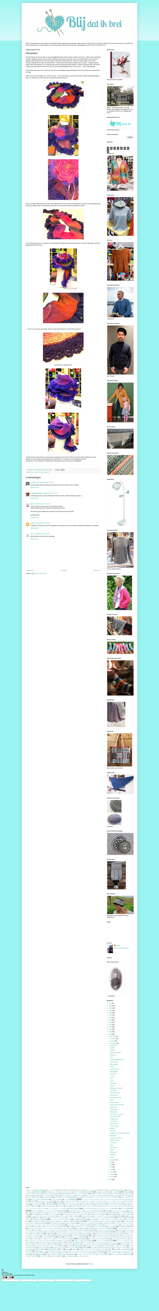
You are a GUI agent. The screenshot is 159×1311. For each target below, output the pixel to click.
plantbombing (83, 1231)
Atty (101, 1192)
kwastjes (98, 1221)
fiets (55, 1206)
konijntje (68, 1219)
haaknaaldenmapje (107, 1208)
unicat (85, 1247)
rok (115, 1235)
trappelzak (121, 1245)
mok (70, 1226)
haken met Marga (36, 1211)
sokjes (84, 1240)
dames (40, 1203)
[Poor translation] (11, 1277)
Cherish (52, 1201)
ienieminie (110, 1212)
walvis (132, 1251)
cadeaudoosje (122, 1199)
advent (103, 1190)
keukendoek (96, 1216)
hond (76, 1212)
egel (46, 1204)
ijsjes (116, 1212)
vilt (80, 1249)
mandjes (69, 1225)
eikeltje (73, 1204)
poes (103, 1231)
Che (32, 534)
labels (115, 1221)
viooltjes (106, 1249)
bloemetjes (37, 1197)
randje (51, 1235)
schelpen (91, 1237)
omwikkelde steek (128, 1228)
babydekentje (127, 1192)
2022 (110, 1013)
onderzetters (29, 1230)
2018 (110, 1022)
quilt (39, 1235)
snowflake (50, 1240)
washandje (50, 1252)
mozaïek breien (83, 1226)
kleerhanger (45, 1217)
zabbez (88, 1254)
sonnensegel (129, 1240)
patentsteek (121, 1230)
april (111, 1169)
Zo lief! (112, 1157)
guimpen (85, 1208)
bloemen (29, 1197)
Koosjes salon (111, 1219)
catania (33, 1201)
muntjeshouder (96, 1226)
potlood (101, 1233)
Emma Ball (90, 1204)
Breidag (66, 1199)
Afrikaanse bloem (119, 1190)
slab (96, 1238)
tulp (54, 1247)
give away (43, 1208)
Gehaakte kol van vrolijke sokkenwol (119, 1133)
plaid (74, 1231)
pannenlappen (90, 1230)
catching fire (45, 1201)
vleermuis (44, 1251)
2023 (110, 1010)
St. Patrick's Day (97, 1242)
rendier (81, 1235)
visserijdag (128, 1249)
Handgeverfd (113, 1152)
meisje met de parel (109, 1225)
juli (111, 1162)
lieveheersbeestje (95, 1223)
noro (72, 1228)
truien (130, 1245)
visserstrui (28, 1251)
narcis (37, 1228)
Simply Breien (58, 1238)
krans (27, 1221)
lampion (34, 1223)
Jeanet (118, 945)
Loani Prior (127, 1223)
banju (107, 1193)
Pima (55, 1231)
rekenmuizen (75, 1235)
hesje (28, 1212)
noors (62, 1228)
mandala (57, 1225)
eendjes (41, 1204)
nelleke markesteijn (36, 493)
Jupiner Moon (84, 1214)
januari (112, 1176)
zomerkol (67, 1256)
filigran (67, 1206)
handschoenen (78, 1211)
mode (53, 1226)
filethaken (60, 1206)
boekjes (71, 1197)
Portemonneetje (114, 1126)
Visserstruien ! (114, 1121)
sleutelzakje (114, 1238)
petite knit (48, 1231)
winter (33, 1254)
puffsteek (118, 1233)
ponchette (34, 1233)
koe (33, 1219)
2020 (110, 1017)
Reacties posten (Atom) (40, 573)
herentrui (119, 1211)
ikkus (32, 504)
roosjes (32, 1237)
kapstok (38, 1216)
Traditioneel (113, 1142)
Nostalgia (84, 1228)
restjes (87, 1235)
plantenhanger (91, 1231)
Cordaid (102, 1201)
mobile (41, 1226)
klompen (69, 1217)
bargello (123, 1193)
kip (125, 1216)
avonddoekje (107, 1192)
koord (105, 1219)
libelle (80, 1223)
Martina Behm (84, 1225)
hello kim (114, 1211)
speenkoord (51, 1242)
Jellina (58, 1214)
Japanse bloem (43, 1214)
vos (107, 1251)
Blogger (91, 1264)
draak (94, 1203)
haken (130, 1208)
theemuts (61, 1245)
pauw (127, 1230)
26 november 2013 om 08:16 (42, 523)
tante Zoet (102, 1244)
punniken (123, 1233)
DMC (80, 1203)
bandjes (102, 1193)
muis (89, 1226)
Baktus (86, 1193)
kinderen (119, 1216)
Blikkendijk (126, 1195)
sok (75, 1240)
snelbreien (44, 1240)
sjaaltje (84, 1238)
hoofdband (82, 1212)
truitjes (44, 1247)
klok (64, 1217)
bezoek (87, 1195)
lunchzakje (36, 1225)
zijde (52, 1256)
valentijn (110, 1247)
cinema (64, 1201)
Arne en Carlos (77, 1192)
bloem (131, 1195)
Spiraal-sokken (114, 1062)
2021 (110, 1015)
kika (109, 1216)
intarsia (126, 1212)
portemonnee (85, 1233)
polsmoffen (109, 1232)
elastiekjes (84, 1204)
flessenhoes (74, 1206)
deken (51, 1203)
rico (92, 1235)
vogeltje (96, 1251)
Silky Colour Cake (50, 1238)
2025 (110, 1005)
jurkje (91, 1214)
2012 (110, 1179)
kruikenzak (61, 1221)
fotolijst (81, 1206)
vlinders (49, 1251)
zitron (55, 1256)
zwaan (85, 1256)
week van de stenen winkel (82, 1252)
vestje (67, 1249)
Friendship (113, 1131)
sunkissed (77, 1244)
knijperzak (75, 1217)
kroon (54, 1221)
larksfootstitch (58, 1223)
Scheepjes (83, 1237)
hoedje (61, 1212)
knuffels (129, 1217)
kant (27, 1216)
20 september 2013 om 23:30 (42, 504)
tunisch (64, 1247)
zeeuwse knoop (44, 1256)
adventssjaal (110, 1190)
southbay (35, 1242)
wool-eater (56, 1254)
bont (89, 1197)
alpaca (30, 1192)
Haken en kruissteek (115, 1052)
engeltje (98, 1204)
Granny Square (74, 1208)
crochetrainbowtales (119, 1201)
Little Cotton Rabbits (115, 1116)
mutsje (120, 1226)
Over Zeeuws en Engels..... (117, 1114)
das (46, 1203)
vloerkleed (62, 1251)
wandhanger (30, 1252)
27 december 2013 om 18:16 (41, 534)
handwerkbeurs (89, 1211)
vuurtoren (112, 1251)
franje (86, 1206)
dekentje (59, 1203)
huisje (93, 1212)
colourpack (90, 1201)
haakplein (115, 1208)
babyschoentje (37, 1193)
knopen (107, 1217)
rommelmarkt (125, 1235)
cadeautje (129, 1199)
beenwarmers (29, 1195)
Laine (125, 1221)
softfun (69, 1240)
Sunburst (70, 1244)
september (113, 1043)
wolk (51, 1254)
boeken (56, 1197)
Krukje (111, 1081)
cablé (116, 1199)
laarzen (103, 1221)
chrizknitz (58, 1201)
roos (28, 1237)
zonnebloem (79, 1256)
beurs (58, 1195)
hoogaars (88, 1212)
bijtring (114, 1195)
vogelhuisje (89, 1251)
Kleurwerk (52, 1217)
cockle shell (81, 1201)
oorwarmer (49, 1230)
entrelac (103, 1204)
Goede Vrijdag (51, 1208)
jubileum (72, 1214)
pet (43, 1231)
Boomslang (113, 1090)
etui (127, 1204)
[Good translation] (5, 1277)
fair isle (36, 1206)
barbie (112, 1193)
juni (111, 1164)
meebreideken (99, 1225)
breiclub (59, 1199)
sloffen (131, 1238)
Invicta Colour (37, 472)
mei (111, 1167)
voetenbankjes (82, 1251)
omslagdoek (108, 1228)
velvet (130, 1247)
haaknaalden (98, 1208)
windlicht (123, 1252)
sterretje (30, 1244)
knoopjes (102, 1217)
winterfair (40, 1254)
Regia (67, 1235)
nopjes (67, 1228)
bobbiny (45, 1197)
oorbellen (36, 1230)
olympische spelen (98, 1228)
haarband (123, 1208)
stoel (35, 1244)
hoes (66, 1212)
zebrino (94, 1254)
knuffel (113, 1217)
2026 (110, 1003)
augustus (112, 1160)
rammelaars (45, 1235)
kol (45, 1219)
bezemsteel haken (79, 1195)
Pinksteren (68, 1231)
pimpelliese (61, 1231)
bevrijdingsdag (70, 1195)
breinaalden (93, 1199)
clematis (70, 1201)
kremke (39, 1221)
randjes (57, 1235)
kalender (129, 1214)
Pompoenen (113, 1107)
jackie (32, 523)
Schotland (103, 1237)
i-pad (105, 1212)
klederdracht (29, 1217)
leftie (65, 1223)
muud (125, 1226)
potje (92, 1233)
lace (120, 1221)
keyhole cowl (104, 1216)
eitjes (78, 1204)
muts (114, 1226)
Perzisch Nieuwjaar (36, 1231)
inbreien (120, 1212)
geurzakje (37, 1208)
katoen (54, 1216)
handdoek (52, 1211)
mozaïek (76, 1226)
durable (28, 1204)
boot (104, 1197)
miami (129, 1225)
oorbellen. (43, 1230)
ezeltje (131, 1204)
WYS (78, 1254)
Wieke (102, 1252)
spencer (73, 1242)
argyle (63, 1192)
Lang (45, 1223)
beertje (40, 1195)
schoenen (97, 1237)
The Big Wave (114, 1109)
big (106, 1195)
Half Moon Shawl (114, 1140)
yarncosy (83, 1254)
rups (47, 1237)
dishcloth (71, 1203)
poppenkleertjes (69, 1233)
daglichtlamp (33, 1203)
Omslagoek (119, 1228)
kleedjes (37, 1217)
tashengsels (124, 1244)
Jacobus (34, 1214)
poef (98, 1231)
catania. (39, 1201)
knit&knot (81, 1217)
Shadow (112, 1100)
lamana (130, 1221)
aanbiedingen (69, 1190)
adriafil (97, 1190)
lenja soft (70, 1223)
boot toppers (109, 1197)
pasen (113, 1230)
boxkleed (33, 1199)
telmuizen (37, 1245)
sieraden (42, 1238)
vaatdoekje (103, 1247)
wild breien (109, 1252)
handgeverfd (61, 1211)
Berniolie (53, 1195)
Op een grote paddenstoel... (117, 1059)
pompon (28, 1233)
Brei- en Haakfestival (43, 1199)
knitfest (91, 1217)
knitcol (87, 1217)
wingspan (129, 1252)
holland (71, 1212)
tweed (73, 1247)
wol (47, 1254)
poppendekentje (60, 1233)
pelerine (27, 1231)
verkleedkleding (29, 1249)
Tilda (87, 1245)
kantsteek (33, 1216)
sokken (90, 1240)
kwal (93, 1221)
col (86, 1201)
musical (110, 1226)
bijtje (110, 1195)
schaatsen (67, 1237)
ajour (128, 1190)
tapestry (110, 1244)
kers (73, 1216)
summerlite (64, 1244)
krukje (74, 1221)
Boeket (112, 1150)
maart (112, 1172)
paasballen (74, 1230)
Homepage (64, 570)
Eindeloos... (113, 1055)
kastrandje (48, 1216)
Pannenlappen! (114, 1071)
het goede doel (35, 1212)
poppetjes (76, 1233)
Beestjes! (112, 1128)
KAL (117, 1214)
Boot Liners (113, 1074)
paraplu (98, 1230)
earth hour (35, 1204)
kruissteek (68, 1221)
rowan (38, 1237)
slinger (120, 1238)
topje (110, 1245)
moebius (59, 1226)
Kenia (69, 1216)
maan (46, 1225)
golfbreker (58, 1208)
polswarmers (118, 1232)
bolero (84, 1197)
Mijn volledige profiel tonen (121, 948)
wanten (43, 1252)
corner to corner (109, 1201)
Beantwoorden (34, 487)
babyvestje (71, 1193)
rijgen (101, 1235)
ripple (111, 1235)
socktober (57, 1240)
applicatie (58, 1192)
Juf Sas (77, 1214)
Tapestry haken (114, 1123)
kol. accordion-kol (54, 1219)
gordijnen (64, 1208)
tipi (90, 1245)
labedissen (109, 1221)
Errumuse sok (111, 1204)
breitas (99, 1199)
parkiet (108, 1230)
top (100, 1245)
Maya (91, 1225)
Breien (32, 472)
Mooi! (111, 1057)
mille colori (28, 1226)
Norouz (78, 1228)
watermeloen (70, 1252)
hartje (107, 1211)
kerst (77, 1216)
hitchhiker (50, 1212)
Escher (117, 1204)
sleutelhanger (105, 1238)
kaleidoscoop (123, 1214)
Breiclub (112, 1085)
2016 (110, 1027)
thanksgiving (43, 1245)
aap (75, 1190)
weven (97, 1252)
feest (42, 1206)
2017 (110, 1024)
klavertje (130, 1216)
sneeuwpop (29, 1240)
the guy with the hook (52, 1245)
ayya (113, 1192)
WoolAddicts (64, 1254)
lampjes (39, 1223)
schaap (60, 1237)
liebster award (87, 1223)
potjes (97, 1233)
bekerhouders (46, 1195)
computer (97, 1201)
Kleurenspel (113, 1135)
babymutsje (28, 1193)
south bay (28, 1242)
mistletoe (36, 1226)
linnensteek (109, 1223)
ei (48, 1204)
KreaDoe (34, 1221)
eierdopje (53, 1204)
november (113, 1038)
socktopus (63, 1240)
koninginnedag (83, 1219)
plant (78, 1231)
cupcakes (127, 1201)
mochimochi (47, 1226)
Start (109, 1242)
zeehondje (100, 1254)
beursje (64, 1195)
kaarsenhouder (97, 1214)
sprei (90, 1242)
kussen (80, 1221)
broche (111, 1199)
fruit (113, 1206)
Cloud (75, 1201)
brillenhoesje (105, 1199)
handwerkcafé (99, 1211)
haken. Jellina (46, 1211)
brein (88, 1199)
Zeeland (106, 1254)
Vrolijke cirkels (114, 1119)
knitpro (96, 1217)
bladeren (120, 1195)
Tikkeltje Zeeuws (78, 1245)
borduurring (123, 1197)
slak (99, 1238)
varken (116, 1247)
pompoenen (128, 1231)
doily (85, 1203)
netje (53, 1228)
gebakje (130, 1206)
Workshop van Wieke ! (116, 1138)
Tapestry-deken (114, 1064)
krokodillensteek (47, 1221)
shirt (33, 1238)
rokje (119, 1235)
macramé (51, 1225)
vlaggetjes (37, 1251)
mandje (63, 1225)
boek (50, 1197)
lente (75, 1223)
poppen (52, 1233)
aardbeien (80, 1190)
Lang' (52, 1223)
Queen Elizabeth (33, 1235)
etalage (122, 1204)
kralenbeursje (129, 1219)
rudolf (43, 1237)
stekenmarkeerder (116, 1242)
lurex (42, 1225)
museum (103, 1226)
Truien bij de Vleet (31, 1247)
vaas (98, 1247)
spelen (67, 1242)
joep (64, 1214)
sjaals (79, 1238)
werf (92, 1252)
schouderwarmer (111, 1237)
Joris (68, 1214)
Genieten (112, 1050)
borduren (116, 1197)
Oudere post (97, 570)
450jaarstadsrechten (39, 1190)
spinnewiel (85, 1242)
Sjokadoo (91, 1238)
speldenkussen (60, 1242)
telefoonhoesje (29, 1245)
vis (111, 1249)
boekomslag (78, 1197)
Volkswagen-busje (115, 1093)
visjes (116, 1249)
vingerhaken (85, 1249)
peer (131, 1230)
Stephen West (129, 1242)
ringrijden (107, 1235)
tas (115, 1244)
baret (117, 1193)
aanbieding (61, 1190)
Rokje (111, 1145)
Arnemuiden (88, 1192)
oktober (112, 1041)
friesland (104, 1206)
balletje (96, 1193)
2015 (110, 1029)
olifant (90, 1228)
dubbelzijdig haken (128, 1203)
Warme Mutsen (114, 1095)
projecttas (107, 1233)
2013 (110, 1034)
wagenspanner (119, 1251)
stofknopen (41, 1244)
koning (75, 1219)
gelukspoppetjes (29, 1208)
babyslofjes (55, 1193)
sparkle (46, 1242)
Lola (32, 1225)
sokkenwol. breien (121, 1240)
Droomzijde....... (114, 1147)
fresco (90, 1206)
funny (117, 1206)
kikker (113, 1216)
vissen (121, 1249)
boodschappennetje (96, 1197)
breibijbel (53, 1199)
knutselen (28, 1219)
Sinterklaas (66, 1238)
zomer (60, 1256)
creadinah (33, 482)
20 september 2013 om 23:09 (45, 482)
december (113, 1036)
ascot (97, 1192)
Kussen (112, 1076)
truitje (40, 1247)
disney (75, 1203)
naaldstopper (31, 1228)
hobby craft (55, 1212)
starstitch (104, 1242)
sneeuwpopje (37, 1240)
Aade (55, 1190)
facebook (29, 1206)
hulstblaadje (99, 1212)
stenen (123, 1242)
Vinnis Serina (93, 1249)
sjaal (42, 472)
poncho (41, 1233)
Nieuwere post (30, 570)
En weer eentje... (114, 1102)
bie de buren (97, 1195)
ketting (90, 1216)
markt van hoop (76, 1225)
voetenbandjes (74, 1251)
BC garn (129, 1193)
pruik (113, 1233)
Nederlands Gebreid (45, 1228)
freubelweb (97, 1206)
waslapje (57, 1252)
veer (121, 1247)
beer (35, 1195)
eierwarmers (60, 1204)
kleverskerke (58, 1217)
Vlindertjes (113, 1154)
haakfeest (91, 1208)
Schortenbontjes (114, 1069)
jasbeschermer (52, 1214)
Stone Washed (54, 1244)
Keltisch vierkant (62, 1216)
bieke (103, 1195)
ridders (97, 1235)
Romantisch (113, 1083)
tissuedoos (95, 1245)
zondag (73, 1256)
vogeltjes (102, 1251)
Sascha (53, 1237)
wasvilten (63, 1252)
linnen (103, 1223)
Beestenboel (113, 1045)
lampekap (28, 1223)
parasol (103, 1230)
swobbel (84, 1244)
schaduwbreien (75, 1237)
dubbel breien (118, 1203)
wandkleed (37, 1252)
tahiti (96, 1244)
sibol (37, 1238)
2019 (110, 1020)
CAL (27, 1201)
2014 (110, 1031)
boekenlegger (63, 1197)
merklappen (123, 1225)
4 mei (31, 1190)
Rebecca (62, 1235)
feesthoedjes (48, 1206)
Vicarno (74, 1249)
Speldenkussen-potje (115, 1097)
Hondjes (112, 1048)
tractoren (115, 1245)
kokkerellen (39, 1219)
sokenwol (79, 1240)
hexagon (43, 1212)
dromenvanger (101, 1203)
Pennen (112, 1066)
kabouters (111, 1214)
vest (62, 1249)
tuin (49, 1247)
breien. (83, 1199)
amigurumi (38, 1192)
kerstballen (84, 1216)
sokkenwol (46, 472)
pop (47, 1233)
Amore (47, 1192)
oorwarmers (56, 1230)
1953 (27, 1190)
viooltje (100, 1249)
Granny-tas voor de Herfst (117, 1104)
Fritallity (109, 1206)
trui (125, 1245)
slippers (126, 1238)
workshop (71, 1254)
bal (92, 1193)
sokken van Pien (100, 1240)
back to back (79, 1193)
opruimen (63, 1230)
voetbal (67, 1251)
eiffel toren (68, 1204)
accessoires (88, 1190)
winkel (27, 1254)
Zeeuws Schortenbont (32, 1256)
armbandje (69, 1192)
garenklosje (123, 1206)
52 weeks (50, 1190)
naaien (131, 1226)
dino (66, 1203)
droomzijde (109, 1203)
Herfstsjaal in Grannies (116, 1088)
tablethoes (90, 1244)
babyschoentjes (47, 1193)
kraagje (117, 1219)
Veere (125, 1247)
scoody (119, 1237)
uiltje (78, 1247)
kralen (122, 1219)
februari (112, 1174)
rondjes (131, 1235)
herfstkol (131, 1211)
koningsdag (92, 1219)
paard (68, 1230)
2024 (110, 1008)
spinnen (79, 1242)
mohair (65, 1226)
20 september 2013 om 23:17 (50, 493)
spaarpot (41, 1242)
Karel (43, 1216)
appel (52, 1192)
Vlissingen (55, 1251)
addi (94, 1190)
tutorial (69, 1247)
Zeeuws (128, 1254)
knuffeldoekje (121, 1217)
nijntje (57, 1228)
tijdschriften (70, 1245)
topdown (105, 1245)
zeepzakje (121, 1254)
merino (117, 1225)
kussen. (88, 1221)
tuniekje (58, 1247)
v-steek (93, 1247)
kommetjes (62, 1219)
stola (47, 1244)
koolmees (100, 1219)
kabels (104, 1214)
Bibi (92, 1195)
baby (117, 1192)
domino (89, 1203)
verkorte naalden (40, 1249)
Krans (111, 1078)
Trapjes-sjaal (113, 1112)
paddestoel (81, 1230)
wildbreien (115, 1252)
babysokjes (63, 1193)
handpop (71, 1211)
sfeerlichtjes (125, 1237)
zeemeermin (114, 1254)
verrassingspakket (53, 1249)
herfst (124, 1211)
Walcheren (126, 1251)
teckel (130, 1244)
